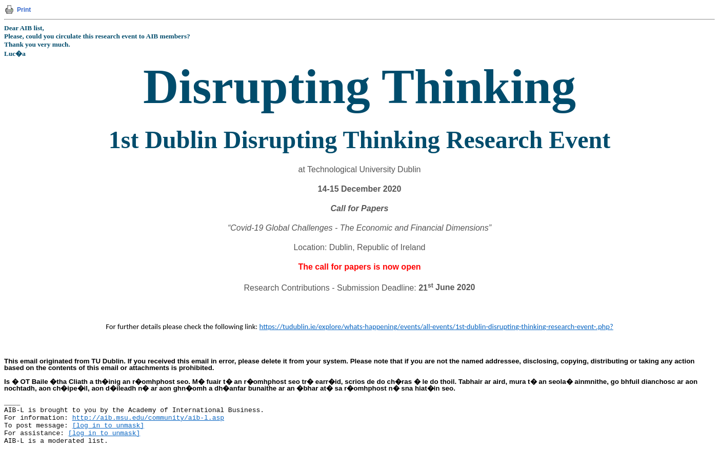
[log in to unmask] (108, 426)
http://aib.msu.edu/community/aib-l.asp (148, 418)
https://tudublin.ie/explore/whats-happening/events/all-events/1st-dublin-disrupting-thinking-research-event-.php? (436, 326)
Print (24, 9)
